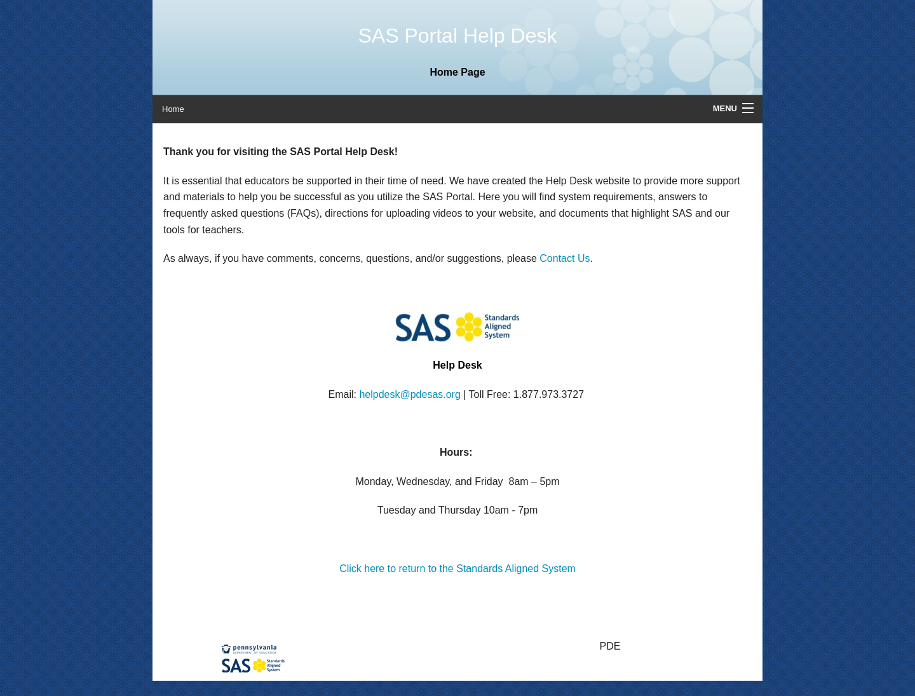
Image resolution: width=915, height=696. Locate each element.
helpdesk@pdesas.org (409, 394)
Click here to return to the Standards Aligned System (457, 568)
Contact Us (564, 258)
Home (173, 109)
